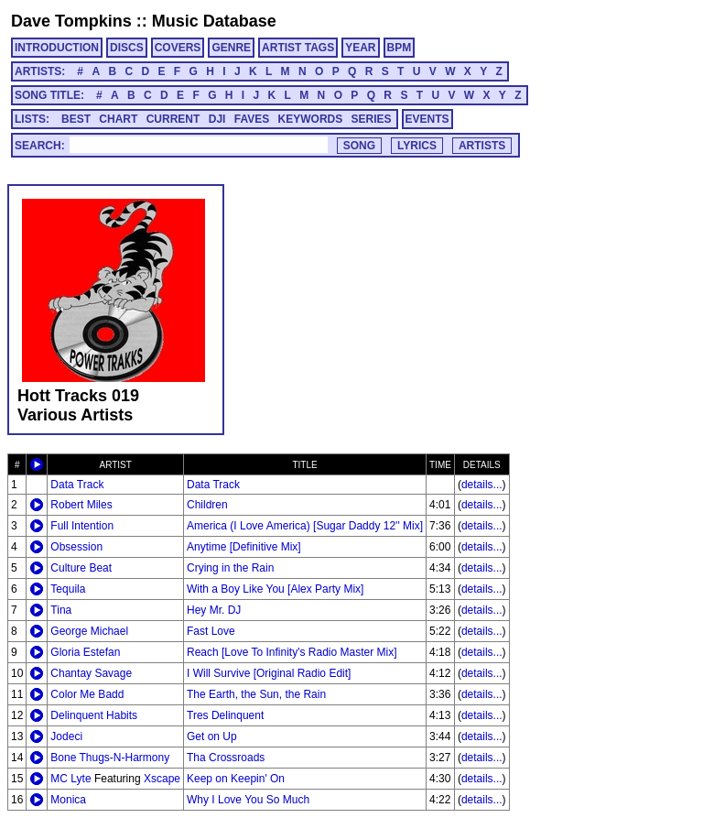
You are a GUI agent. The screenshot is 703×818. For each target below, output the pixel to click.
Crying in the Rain (230, 568)
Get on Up (212, 736)
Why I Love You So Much (248, 799)
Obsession (76, 546)
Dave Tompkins (71, 21)
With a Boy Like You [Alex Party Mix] (275, 589)
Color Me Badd (87, 694)
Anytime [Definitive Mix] (244, 546)
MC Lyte (70, 778)
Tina (60, 610)
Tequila (67, 589)
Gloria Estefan (85, 652)
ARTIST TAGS (298, 47)
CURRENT (173, 119)
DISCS (127, 47)
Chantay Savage (91, 673)
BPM (399, 47)
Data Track (76, 484)
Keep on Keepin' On (236, 778)
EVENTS (427, 119)
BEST (76, 119)
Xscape (162, 778)
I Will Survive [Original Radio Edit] (269, 673)
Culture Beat (81, 568)
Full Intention (82, 525)
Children (207, 504)
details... (482, 484)
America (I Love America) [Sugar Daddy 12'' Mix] (305, 525)
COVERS (178, 47)
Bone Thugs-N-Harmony (109, 757)
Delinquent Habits (93, 715)
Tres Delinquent (225, 715)
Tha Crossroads (226, 757)
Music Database (214, 21)
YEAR (360, 47)
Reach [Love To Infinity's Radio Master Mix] (292, 652)
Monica (68, 799)
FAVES (251, 119)
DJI (217, 119)
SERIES (372, 119)
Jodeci (66, 736)
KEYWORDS (310, 119)
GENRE (231, 47)
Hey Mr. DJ (214, 610)
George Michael (89, 631)
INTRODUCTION (57, 47)
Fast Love (211, 631)
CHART (118, 119)
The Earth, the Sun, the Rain (256, 694)
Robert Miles (81, 504)
